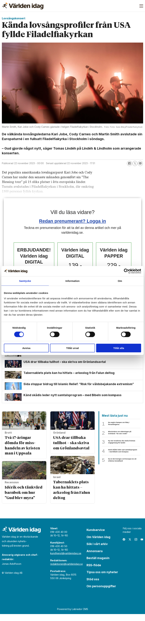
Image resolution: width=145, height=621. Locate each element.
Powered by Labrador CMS (72, 616)
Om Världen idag (98, 544)
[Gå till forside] (22, 6)
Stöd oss (93, 586)
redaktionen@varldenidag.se (66, 571)
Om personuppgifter (101, 593)
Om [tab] (120, 280)
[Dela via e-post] (140, 163)
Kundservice (96, 537)
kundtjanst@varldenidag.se (65, 560)
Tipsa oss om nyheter (102, 579)
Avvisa (26, 347)
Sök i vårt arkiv (97, 551)
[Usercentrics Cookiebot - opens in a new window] (126, 271)
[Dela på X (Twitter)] (134, 163)
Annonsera (95, 558)
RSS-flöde (94, 572)
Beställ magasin (98, 565)
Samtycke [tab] (25, 280)
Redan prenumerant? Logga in (72, 221)
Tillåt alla (118, 347)
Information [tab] (72, 280)
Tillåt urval (72, 347)
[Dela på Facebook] (129, 163)
